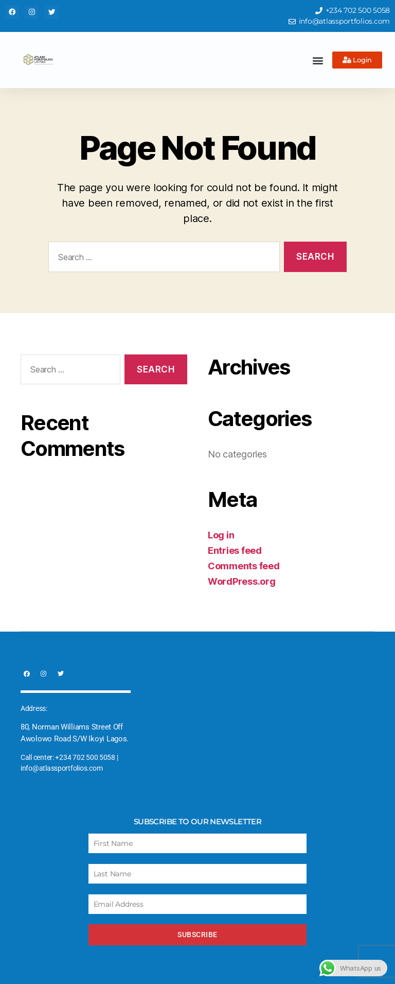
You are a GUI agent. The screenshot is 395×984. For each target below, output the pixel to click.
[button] (317, 60)
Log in (221, 535)
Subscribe (197, 934)
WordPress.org (242, 581)
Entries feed (235, 550)
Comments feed (244, 566)
